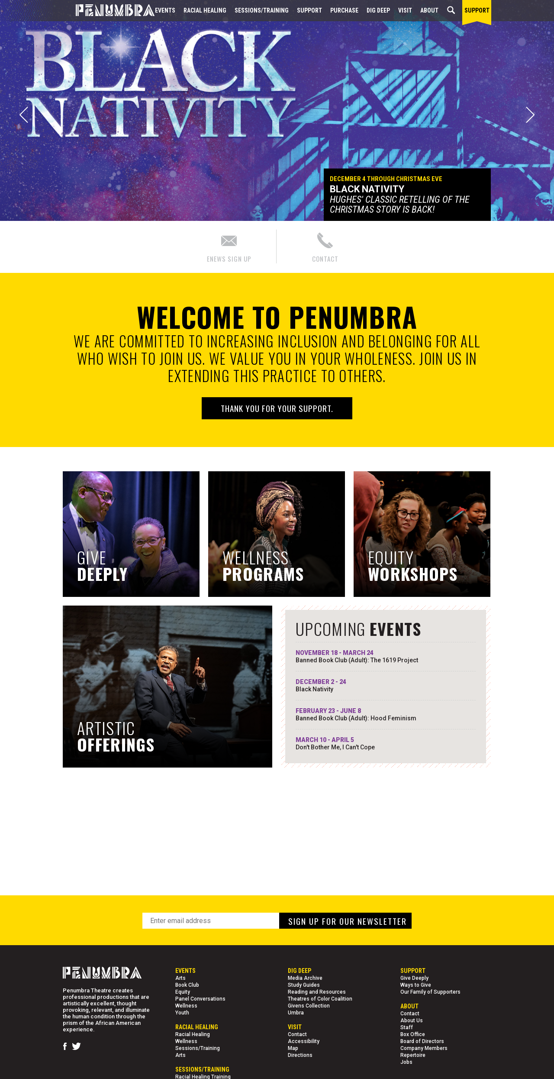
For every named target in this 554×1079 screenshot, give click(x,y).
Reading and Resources (317, 992)
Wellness (186, 1006)
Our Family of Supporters (430, 992)
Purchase (344, 10)
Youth (182, 1013)
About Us (411, 1020)
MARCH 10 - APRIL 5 (386, 743)
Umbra (296, 1013)
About (429, 10)
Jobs (406, 1062)
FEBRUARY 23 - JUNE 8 (386, 714)
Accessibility (303, 1041)
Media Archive (305, 978)
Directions (300, 1055)
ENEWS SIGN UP (229, 246)
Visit (405, 10)
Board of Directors (422, 1041)
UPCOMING (359, 628)
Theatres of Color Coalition (320, 999)
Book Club (187, 985)
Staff (406, 1027)
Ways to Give (415, 985)
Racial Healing (205, 10)
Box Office (412, 1034)
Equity (182, 992)
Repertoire (412, 1055)
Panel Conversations (200, 999)
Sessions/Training (262, 10)
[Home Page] (109, 10)
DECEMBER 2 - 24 (386, 685)
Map (293, 1048)
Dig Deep (378, 10)
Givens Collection (309, 1006)
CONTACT (325, 246)
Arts (180, 978)
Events (165, 10)
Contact (297, 1034)
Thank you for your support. (277, 408)
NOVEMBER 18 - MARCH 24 (386, 656)
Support (309, 10)
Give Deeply (414, 978)
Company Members (424, 1048)
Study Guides (304, 985)
